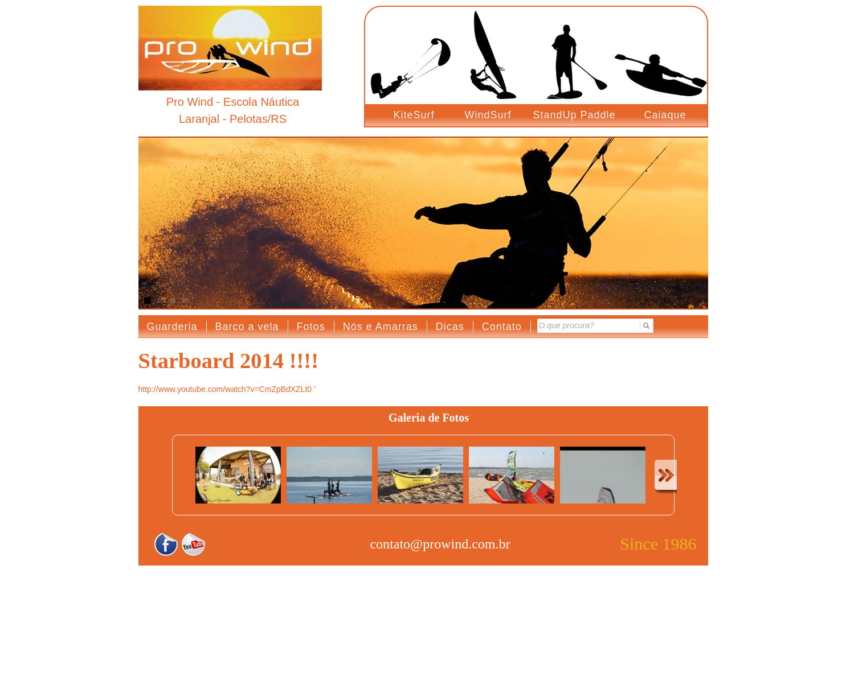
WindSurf (488, 115)
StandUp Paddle (574, 115)
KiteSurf (414, 115)
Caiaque (665, 115)
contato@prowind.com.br (440, 544)
